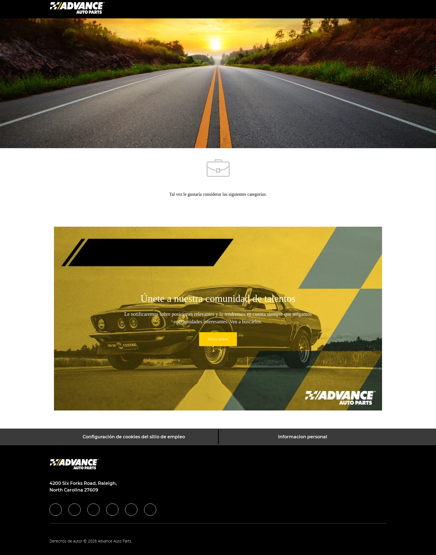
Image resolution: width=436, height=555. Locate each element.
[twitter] (93, 509)
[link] (218, 339)
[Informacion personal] (302, 437)
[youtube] (131, 509)
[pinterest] (150, 509)
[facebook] (55, 509)
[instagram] (112, 509)
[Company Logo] (77, 9)
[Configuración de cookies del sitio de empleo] (134, 437)
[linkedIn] (74, 509)
